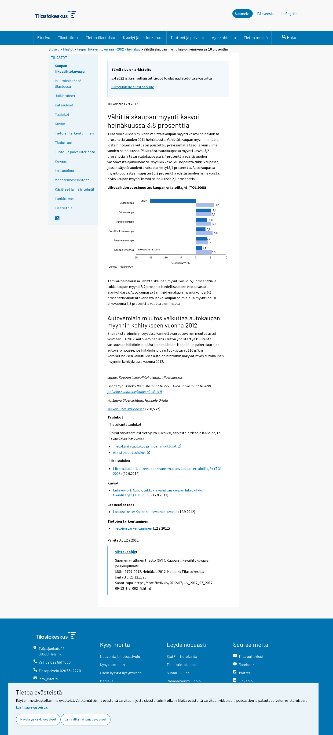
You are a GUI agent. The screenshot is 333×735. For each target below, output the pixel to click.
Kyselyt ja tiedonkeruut (143, 37)
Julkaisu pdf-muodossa (125, 409)
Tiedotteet (64, 142)
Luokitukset (65, 198)
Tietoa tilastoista (100, 37)
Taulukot (62, 114)
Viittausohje (125, 551)
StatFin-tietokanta (182, 656)
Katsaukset (64, 105)
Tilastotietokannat (182, 664)
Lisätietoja (63, 208)
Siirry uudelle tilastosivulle (132, 86)
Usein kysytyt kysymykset (120, 672)
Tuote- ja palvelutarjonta (75, 151)
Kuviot (60, 123)
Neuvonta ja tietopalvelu (120, 656)
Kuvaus (61, 161)
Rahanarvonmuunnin (184, 681)
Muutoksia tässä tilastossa (68, 83)
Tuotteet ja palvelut (187, 37)
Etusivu (43, 37)
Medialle (106, 681)
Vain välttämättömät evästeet (85, 719)
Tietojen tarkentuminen (74, 133)
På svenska (265, 13)
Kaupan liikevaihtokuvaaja (95, 49)
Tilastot (67, 49)
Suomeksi (242, 13)
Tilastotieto (68, 37)
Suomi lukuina (178, 672)
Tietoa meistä (256, 37)
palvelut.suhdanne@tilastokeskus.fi (134, 391)
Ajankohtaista (224, 37)
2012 (120, 49)
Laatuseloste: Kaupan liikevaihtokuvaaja (145, 511)
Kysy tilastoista (112, 664)
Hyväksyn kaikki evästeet (38, 719)
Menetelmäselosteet (72, 180)
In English (289, 13)
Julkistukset (65, 95)
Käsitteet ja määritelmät (74, 189)
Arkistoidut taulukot (131, 452)
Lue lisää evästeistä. (32, 707)
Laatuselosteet (67, 170)
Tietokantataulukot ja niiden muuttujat (147, 446)
